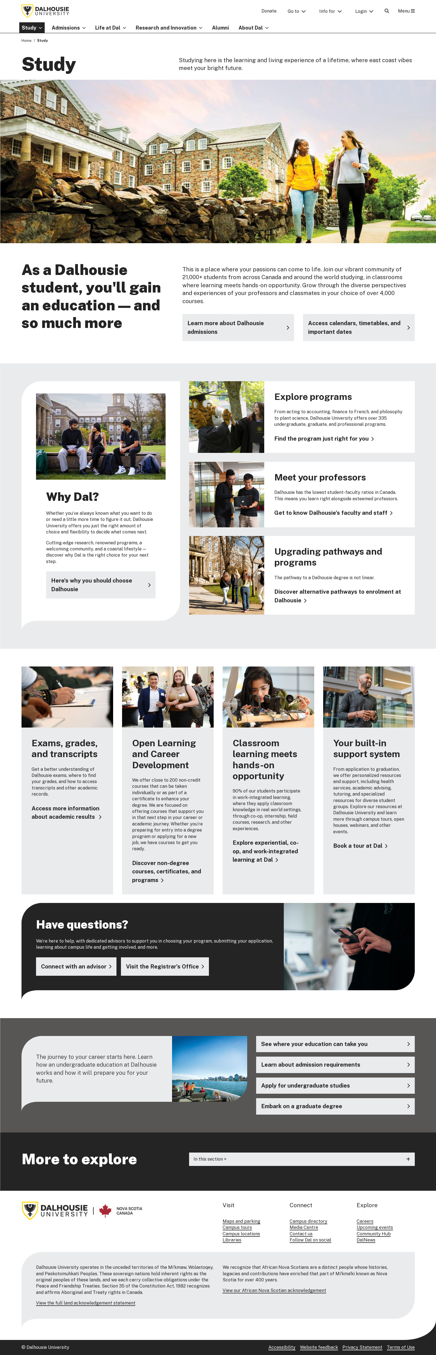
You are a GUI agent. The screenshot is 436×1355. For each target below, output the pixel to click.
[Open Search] (387, 11)
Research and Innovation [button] (166, 28)
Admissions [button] (66, 28)
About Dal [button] (251, 28)
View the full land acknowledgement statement (85, 1303)
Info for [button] (327, 11)
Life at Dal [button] (107, 28)
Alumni (220, 28)
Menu (406, 11)
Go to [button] (293, 11)
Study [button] (29, 28)
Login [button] (361, 11)
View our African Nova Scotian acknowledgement (274, 1290)
